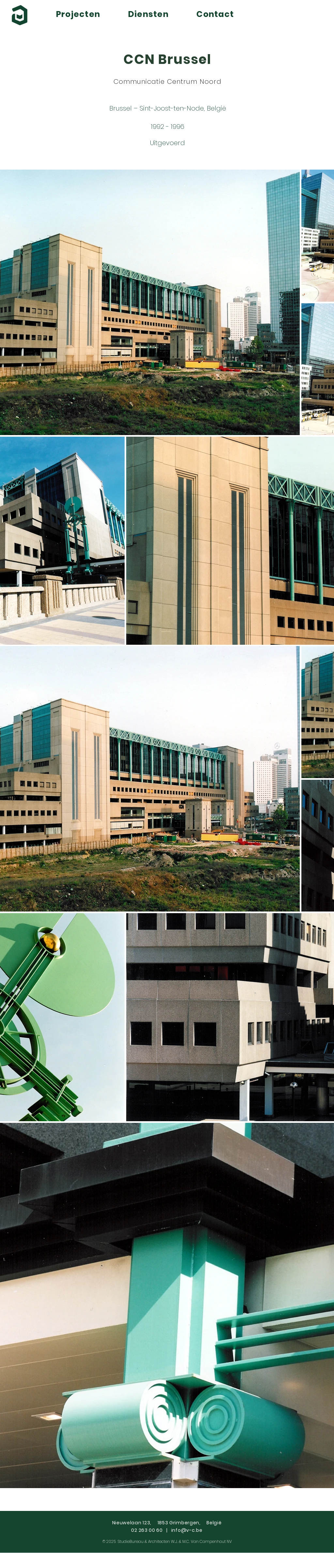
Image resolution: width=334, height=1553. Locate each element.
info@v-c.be (187, 1530)
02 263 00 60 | (151, 1530)
